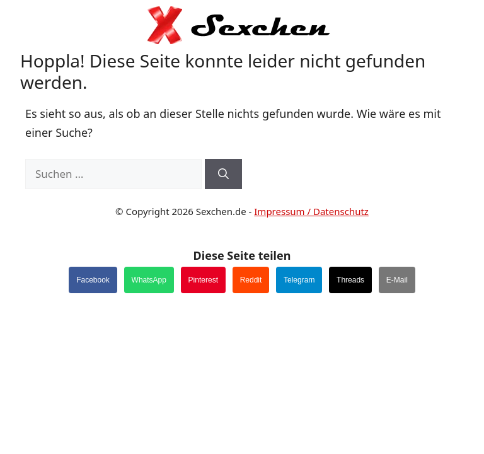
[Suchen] (223, 174)
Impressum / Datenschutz (311, 211)
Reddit (251, 280)
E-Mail (397, 280)
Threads (350, 280)
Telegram (299, 280)
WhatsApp (149, 280)
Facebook (93, 280)
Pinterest (203, 280)
